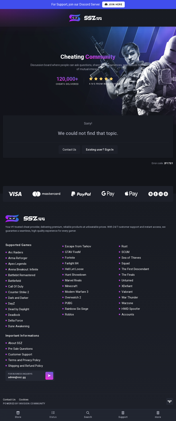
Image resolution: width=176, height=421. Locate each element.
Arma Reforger (17, 258)
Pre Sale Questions (20, 349)
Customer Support (20, 354)
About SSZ (15, 343)
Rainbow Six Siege (76, 309)
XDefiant (127, 286)
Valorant (127, 292)
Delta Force (15, 320)
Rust (124, 246)
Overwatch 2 (73, 297)
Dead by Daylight (18, 309)
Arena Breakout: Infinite (23, 269)
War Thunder (130, 297)
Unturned (127, 280)
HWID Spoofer (131, 309)
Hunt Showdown (75, 274)
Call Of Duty (15, 286)
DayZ (11, 303)
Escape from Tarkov (78, 246)
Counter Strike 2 (18, 292)
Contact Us (69, 149)
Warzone (127, 303)
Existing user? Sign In (100, 149)
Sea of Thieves (131, 257)
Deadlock (14, 315)
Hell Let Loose (74, 269)
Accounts (128, 314)
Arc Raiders (15, 252)
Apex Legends (17, 264)
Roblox (69, 314)
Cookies (23, 399)
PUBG (68, 303)
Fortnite (70, 257)
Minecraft (71, 286)
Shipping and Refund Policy (25, 366)
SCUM (125, 252)
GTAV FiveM (72, 252)
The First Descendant (135, 269)
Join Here (113, 4)
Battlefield (14, 281)
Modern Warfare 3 (76, 292)
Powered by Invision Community (24, 403)
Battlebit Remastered (21, 275)
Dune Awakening (18, 326)
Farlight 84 (71, 263)
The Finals (128, 274)
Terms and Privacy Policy (24, 360)
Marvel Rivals (73, 280)
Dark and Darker (18, 298)
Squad (126, 263)
